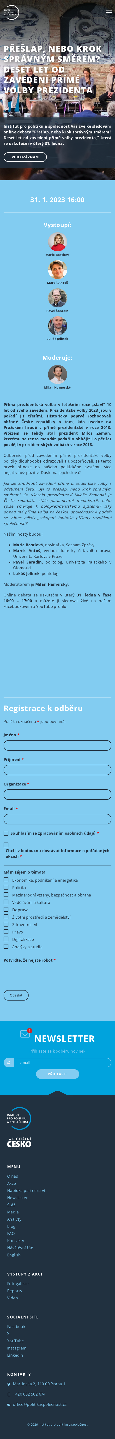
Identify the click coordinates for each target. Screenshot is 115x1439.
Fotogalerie (18, 1283)
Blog (11, 1226)
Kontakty (15, 1240)
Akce (11, 1183)
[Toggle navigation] (109, 12)
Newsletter (17, 1197)
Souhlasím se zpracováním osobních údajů (55, 833)
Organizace (16, 784)
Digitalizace (23, 939)
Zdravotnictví (24, 924)
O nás (12, 1176)
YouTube (15, 1341)
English (14, 1255)
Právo (17, 932)
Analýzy (14, 1219)
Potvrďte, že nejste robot (30, 960)
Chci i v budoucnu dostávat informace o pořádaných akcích (58, 853)
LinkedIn (15, 1355)
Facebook (16, 1326)
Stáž (11, 1204)
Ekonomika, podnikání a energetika (45, 880)
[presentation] (40, 974)
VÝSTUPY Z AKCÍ (24, 1274)
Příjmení (14, 759)
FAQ (11, 1233)
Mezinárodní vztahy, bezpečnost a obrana (51, 895)
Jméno (11, 735)
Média (13, 1212)
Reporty (14, 1290)
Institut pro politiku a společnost (63, 1424)
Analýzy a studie (27, 946)
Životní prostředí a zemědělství (41, 917)
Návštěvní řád (20, 1247)
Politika (19, 887)
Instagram (17, 1348)
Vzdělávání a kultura (31, 902)
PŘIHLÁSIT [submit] (57, 1074)
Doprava (20, 909)
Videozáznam (25, 157)
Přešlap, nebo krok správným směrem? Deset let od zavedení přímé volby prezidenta (53, 69)
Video (12, 1298)
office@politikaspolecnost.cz (37, 1404)
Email (11, 808)
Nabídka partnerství (26, 1190)
